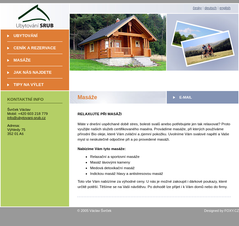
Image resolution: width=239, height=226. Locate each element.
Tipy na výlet (29, 84)
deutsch (210, 8)
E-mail (185, 97)
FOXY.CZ (232, 211)
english (225, 8)
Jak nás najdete (33, 72)
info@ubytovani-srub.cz (26, 118)
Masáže (22, 60)
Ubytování (25, 35)
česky (197, 8)
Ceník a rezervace (35, 48)
